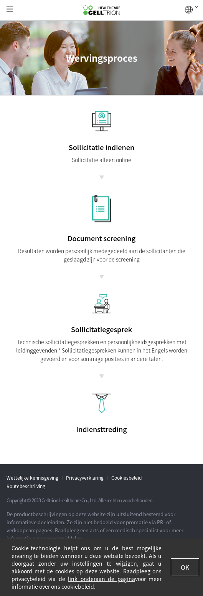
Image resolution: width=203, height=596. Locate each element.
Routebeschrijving (26, 486)
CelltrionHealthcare (101, 10)
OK (185, 567)
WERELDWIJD (191, 9)
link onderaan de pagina (101, 579)
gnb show (10, 9)
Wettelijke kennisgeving (32, 477)
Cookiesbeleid (126, 477)
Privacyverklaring (85, 477)
